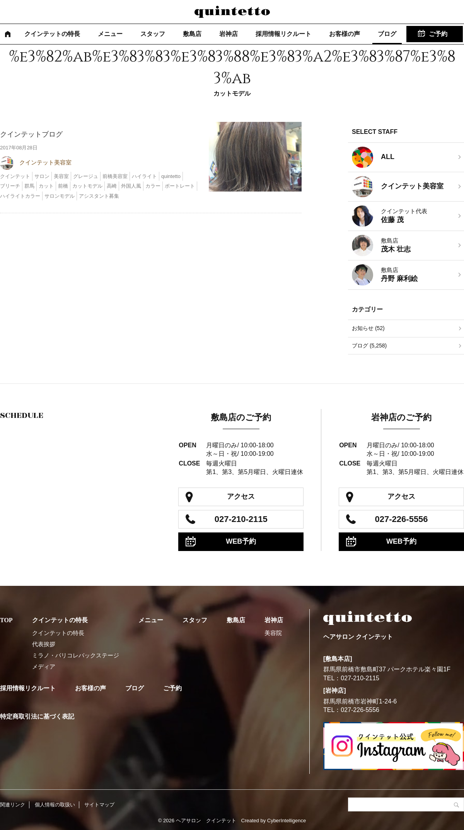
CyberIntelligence (286, 820)
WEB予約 (241, 541)
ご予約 (438, 34)
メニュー (110, 34)
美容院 (273, 633)
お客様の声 (344, 34)
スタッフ (152, 34)
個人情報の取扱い (55, 805)
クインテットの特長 (52, 34)
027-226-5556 (401, 519)
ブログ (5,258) (369, 345)
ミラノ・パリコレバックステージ (75, 655)
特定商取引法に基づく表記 (37, 716)
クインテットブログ (31, 134)
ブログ (387, 34)
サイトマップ (99, 805)
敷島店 (192, 34)
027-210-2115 (241, 519)
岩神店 (228, 34)
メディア (43, 666)
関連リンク (12, 805)
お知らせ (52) (368, 328)
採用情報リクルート (283, 34)
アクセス (241, 496)
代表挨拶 (43, 644)
